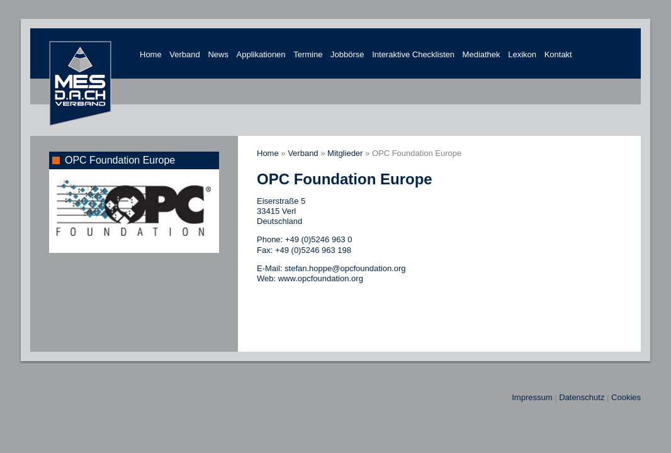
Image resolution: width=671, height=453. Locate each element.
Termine (307, 54)
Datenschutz (581, 397)
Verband (184, 54)
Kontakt (558, 54)
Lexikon (522, 54)
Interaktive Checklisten (413, 54)
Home (151, 54)
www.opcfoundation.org (320, 278)
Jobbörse (347, 54)
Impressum (532, 397)
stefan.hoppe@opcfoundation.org (345, 268)
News (218, 54)
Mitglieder (345, 153)
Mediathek (481, 54)
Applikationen (261, 54)
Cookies (626, 397)
